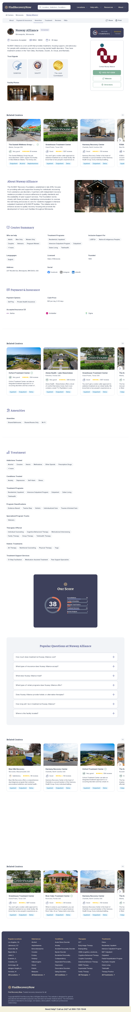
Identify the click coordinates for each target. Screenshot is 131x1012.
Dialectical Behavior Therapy (88, 962)
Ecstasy (34, 955)
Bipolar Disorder (60, 952)
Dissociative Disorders (62, 968)
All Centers (10, 15)
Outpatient (105, 955)
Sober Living (53, 247)
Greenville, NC (13, 949)
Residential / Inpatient (109, 945)
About (11, 20)
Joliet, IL (11, 955)
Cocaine (20, 464)
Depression (20, 480)
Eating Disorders (60, 971)
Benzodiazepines (37, 949)
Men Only (19, 239)
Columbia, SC (12, 962)
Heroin (28, 464)
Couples (11, 243)
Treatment (48, 20)
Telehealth (105, 968)
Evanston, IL (12, 958)
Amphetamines (36, 945)
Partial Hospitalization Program (112, 958)
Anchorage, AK (13, 965)
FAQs (65, 20)
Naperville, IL (12, 952)
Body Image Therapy (85, 945)
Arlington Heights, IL (14, 968)
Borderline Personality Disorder (62, 955)
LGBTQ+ (93, 239)
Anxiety (10, 480)
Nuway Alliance (32, 15)
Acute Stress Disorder (62, 942)
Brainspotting (82, 949)
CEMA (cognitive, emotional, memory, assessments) (87, 952)
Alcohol (10, 464)
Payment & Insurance (24, 20)
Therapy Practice (108, 971)
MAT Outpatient (107, 952)
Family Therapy (83, 971)
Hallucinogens (36, 962)
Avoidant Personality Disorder (65, 949)
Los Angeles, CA (13, 942)
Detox (104, 942)
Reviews (58, 20)
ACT (79, 942)
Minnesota (19, 15)
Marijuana (35, 971)
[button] (65, 657)
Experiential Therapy (85, 968)
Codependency (60, 958)
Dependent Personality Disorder (63, 962)
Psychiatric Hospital (108, 962)
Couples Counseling (85, 958)
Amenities (38, 20)
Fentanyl (34, 958)
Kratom (34, 968)
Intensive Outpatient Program (59, 243)
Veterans (20, 243)
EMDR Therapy (83, 965)
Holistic (38, 508)
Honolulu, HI (12, 971)
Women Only (30, 239)
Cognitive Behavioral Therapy (88, 955)
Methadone (38, 464)
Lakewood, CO (13, 945)
